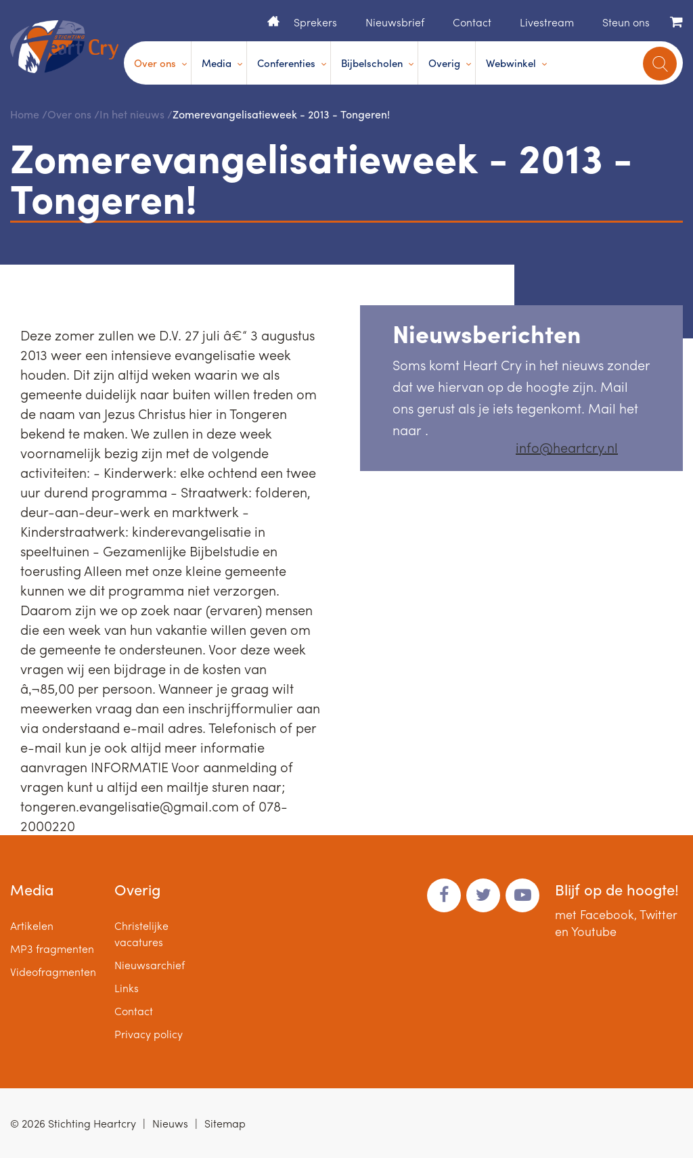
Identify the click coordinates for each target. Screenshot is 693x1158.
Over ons (155, 62)
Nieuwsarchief (149, 965)
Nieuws (170, 1123)
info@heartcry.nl (567, 447)
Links (126, 988)
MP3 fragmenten (52, 948)
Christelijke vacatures (141, 934)
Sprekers (315, 22)
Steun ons (626, 22)
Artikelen (31, 925)
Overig (444, 62)
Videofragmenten (53, 971)
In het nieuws (131, 114)
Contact (472, 22)
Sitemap (225, 1123)
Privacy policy (148, 1034)
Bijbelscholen (372, 62)
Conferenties (286, 62)
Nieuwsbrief (394, 22)
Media (216, 62)
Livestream (547, 22)
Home (273, 21)
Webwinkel (511, 62)
